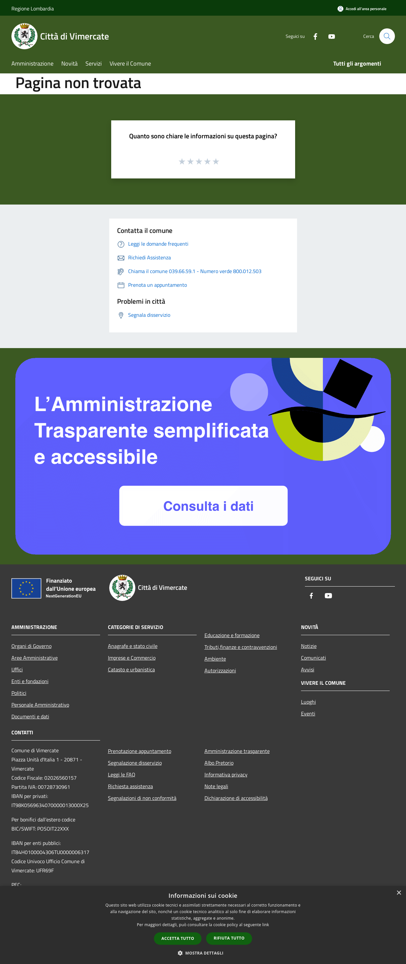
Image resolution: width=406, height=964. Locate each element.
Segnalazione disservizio (135, 763)
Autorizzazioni (220, 670)
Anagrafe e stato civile (133, 646)
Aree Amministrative (34, 658)
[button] (203, 953)
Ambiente (215, 659)
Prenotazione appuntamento (139, 751)
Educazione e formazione (232, 635)
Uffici (17, 669)
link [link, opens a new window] (265, 924)
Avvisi (307, 669)
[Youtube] (329, 36)
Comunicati (313, 658)
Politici (18, 693)
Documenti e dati (30, 716)
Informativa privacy (226, 774)
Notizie (309, 646)
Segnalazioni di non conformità (142, 798)
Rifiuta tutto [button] (229, 938)
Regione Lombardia (32, 8)
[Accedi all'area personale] (362, 8)
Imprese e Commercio (132, 658)
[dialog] (203, 925)
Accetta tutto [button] (177, 938)
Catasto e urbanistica (131, 669)
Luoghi (308, 702)
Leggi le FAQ (121, 774)
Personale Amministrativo (40, 705)
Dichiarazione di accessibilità (236, 798)
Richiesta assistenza (130, 786)
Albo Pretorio (218, 763)
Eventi (308, 713)
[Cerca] (387, 36)
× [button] (398, 893)
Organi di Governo (31, 646)
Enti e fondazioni (30, 681)
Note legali (216, 786)
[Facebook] (312, 36)
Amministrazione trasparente (237, 751)
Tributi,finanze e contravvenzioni (240, 647)
